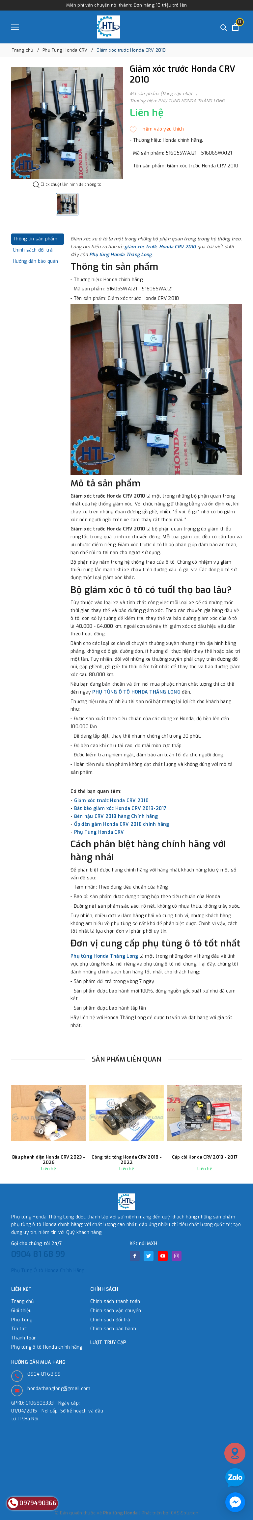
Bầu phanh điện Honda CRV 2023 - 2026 (48, 1160)
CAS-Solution (184, 1513)
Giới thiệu (21, 1311)
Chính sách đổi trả (110, 1320)
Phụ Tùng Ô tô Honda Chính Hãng (48, 1270)
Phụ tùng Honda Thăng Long (120, 255)
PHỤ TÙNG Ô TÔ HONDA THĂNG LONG (136, 692)
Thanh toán (24, 1338)
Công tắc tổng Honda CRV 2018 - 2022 (127, 1160)
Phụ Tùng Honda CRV (99, 832)
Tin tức (19, 1329)
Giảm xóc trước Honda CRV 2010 (111, 800)
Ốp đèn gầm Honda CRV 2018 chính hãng (121, 824)
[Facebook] (135, 1256)
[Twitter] (149, 1256)
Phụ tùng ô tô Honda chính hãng (46, 1347)
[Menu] (15, 27)
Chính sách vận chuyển (115, 1311)
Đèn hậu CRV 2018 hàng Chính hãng (116, 816)
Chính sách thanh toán (115, 1301)
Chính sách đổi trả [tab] (33, 250)
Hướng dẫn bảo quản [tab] (35, 261)
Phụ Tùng (21, 1320)
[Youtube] (163, 1256)
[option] (67, 123)
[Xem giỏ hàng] (235, 27)
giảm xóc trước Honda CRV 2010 (160, 247)
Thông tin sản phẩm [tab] (35, 239)
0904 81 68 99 (38, 1254)
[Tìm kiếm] (223, 27)
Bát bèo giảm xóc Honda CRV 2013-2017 (120, 808)
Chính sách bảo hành (113, 1329)
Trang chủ (22, 1301)
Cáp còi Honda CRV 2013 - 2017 (205, 1157)
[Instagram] (177, 1256)
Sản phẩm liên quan (126, 1059)
